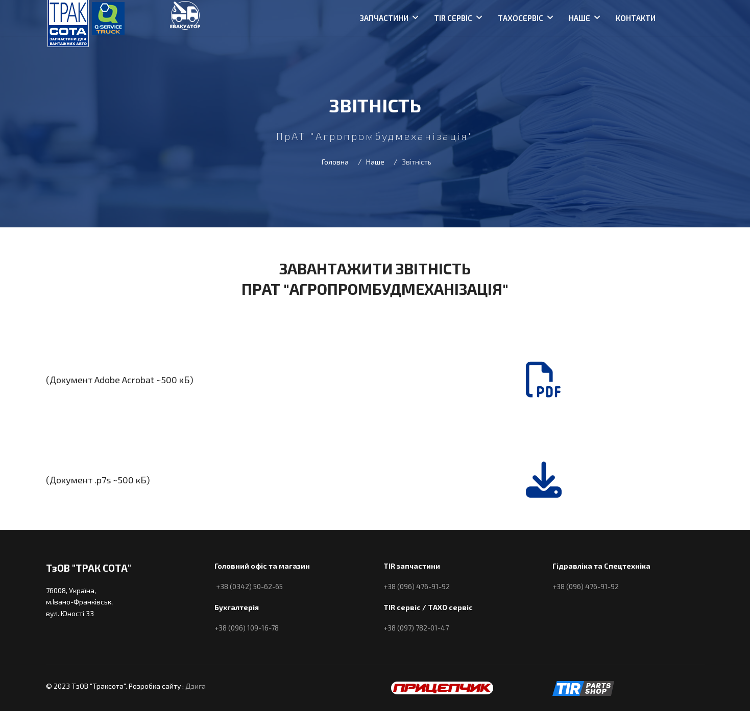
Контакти (636, 17)
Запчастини (384, 17)
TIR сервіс (453, 17)
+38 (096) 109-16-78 (246, 627)
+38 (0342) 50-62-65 (249, 586)
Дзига (195, 686)
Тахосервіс (520, 17)
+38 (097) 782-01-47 (416, 627)
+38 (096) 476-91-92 (416, 586)
